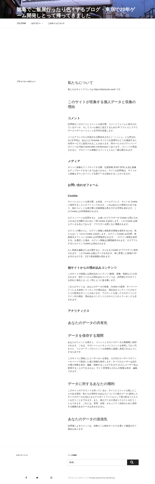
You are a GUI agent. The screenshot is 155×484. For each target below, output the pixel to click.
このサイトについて (56, 23)
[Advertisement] (77, 48)
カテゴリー (37, 23)
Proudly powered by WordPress (102, 478)
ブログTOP (21, 23)
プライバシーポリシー (77, 478)
